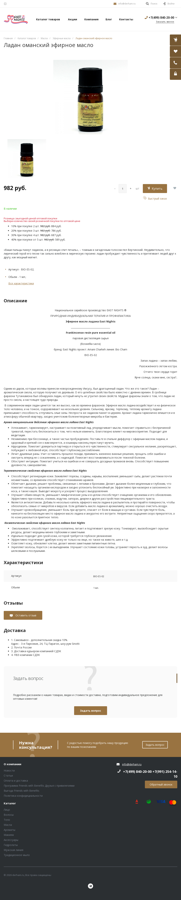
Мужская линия (13, 850)
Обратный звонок (161, 784)
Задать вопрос (90, 710)
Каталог (10, 803)
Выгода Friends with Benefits (21, 790)
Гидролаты (11, 845)
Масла (8, 825)
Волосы (9, 814)
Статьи (8, 775)
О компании (12, 764)
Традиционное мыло (17, 855)
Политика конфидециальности (23, 795)
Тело (7, 819)
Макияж (9, 835)
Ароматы (9, 830)
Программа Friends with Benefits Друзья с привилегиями (39, 785)
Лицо (7, 809)
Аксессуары (11, 840)
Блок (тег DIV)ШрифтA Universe (16, 19)
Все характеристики (21, 283)
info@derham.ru (127, 3)
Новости (9, 770)
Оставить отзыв (25, 615)
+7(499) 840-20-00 (161, 17)
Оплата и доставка (16, 780)
